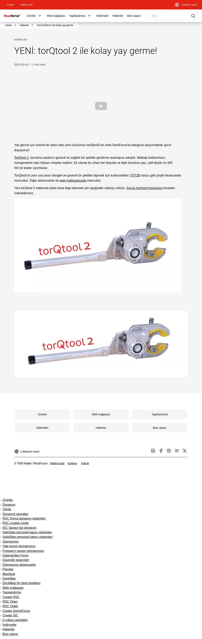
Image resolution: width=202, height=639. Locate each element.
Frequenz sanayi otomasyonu (23, 551)
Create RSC (11, 597)
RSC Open (10, 601)
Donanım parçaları (16, 514)
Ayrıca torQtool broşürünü (144, 188)
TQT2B (135, 175)
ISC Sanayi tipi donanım (19, 527)
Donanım (9, 504)
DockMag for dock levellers (21, 583)
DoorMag (9, 578)
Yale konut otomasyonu (19, 546)
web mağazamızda (73, 180)
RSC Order (10, 606)
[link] (10, 5)
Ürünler (31, 15)
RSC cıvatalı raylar (16, 523)
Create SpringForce (16, 611)
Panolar (8, 569)
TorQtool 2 (21, 157)
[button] (39, 15)
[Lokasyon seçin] (186, 5)
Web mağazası (56, 15)
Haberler (118, 15)
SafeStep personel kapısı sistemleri (27, 532)
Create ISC (10, 615)
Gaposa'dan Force (15, 555)
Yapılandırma (77, 15)
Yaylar (7, 509)
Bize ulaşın (134, 15)
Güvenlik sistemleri (16, 560)
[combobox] (173, 16)
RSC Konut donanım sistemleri (24, 518)
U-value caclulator (15, 620)
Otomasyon (11, 541)
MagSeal (9, 574)
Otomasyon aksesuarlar (19, 564)
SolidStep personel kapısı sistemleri (27, 537)
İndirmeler (102, 15)
